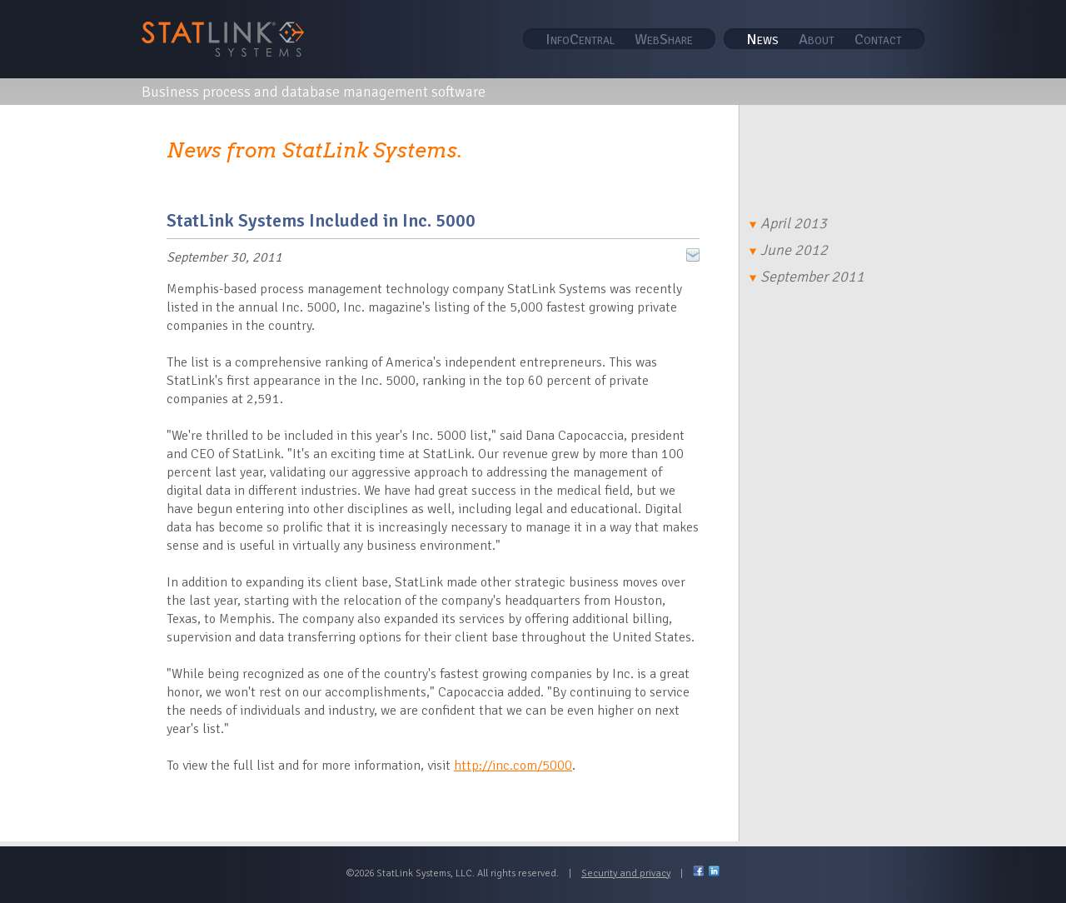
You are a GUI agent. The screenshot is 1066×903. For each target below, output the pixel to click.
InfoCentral (580, 39)
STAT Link (223, 39)
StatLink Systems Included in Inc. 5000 (321, 220)
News (762, 39)
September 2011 (807, 276)
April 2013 (788, 223)
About (816, 39)
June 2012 (789, 250)
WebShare (664, 39)
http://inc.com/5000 (513, 765)
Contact (878, 39)
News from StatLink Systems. (314, 150)
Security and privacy (625, 873)
